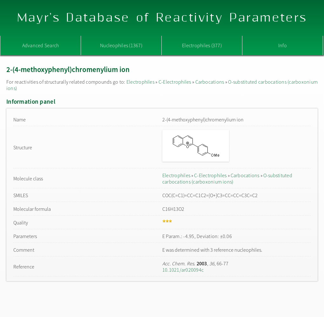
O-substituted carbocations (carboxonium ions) (227, 178)
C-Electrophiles (175, 82)
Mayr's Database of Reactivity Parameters (162, 18)
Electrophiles (140, 82)
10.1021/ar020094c (183, 270)
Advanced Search (40, 45)
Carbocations (209, 82)
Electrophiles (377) (202, 45)
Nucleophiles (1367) (121, 45)
